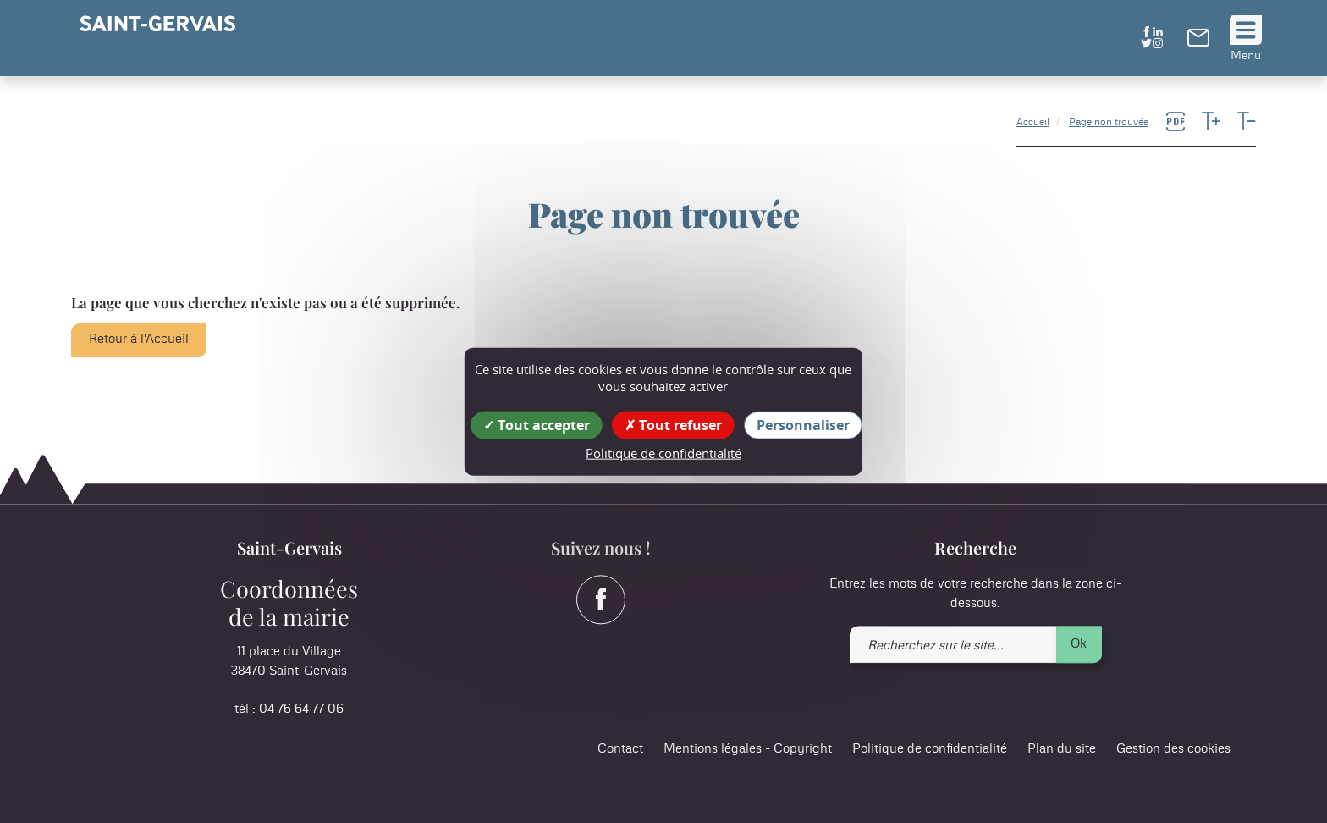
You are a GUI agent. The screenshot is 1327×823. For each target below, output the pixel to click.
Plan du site (1061, 749)
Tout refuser (673, 425)
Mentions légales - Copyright (748, 749)
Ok (1079, 644)
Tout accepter (536, 425)
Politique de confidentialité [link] (663, 453)
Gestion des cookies (1173, 749)
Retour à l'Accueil (139, 339)
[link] (1198, 42)
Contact (620, 749)
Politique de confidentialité (929, 749)
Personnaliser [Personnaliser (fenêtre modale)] (803, 425)
